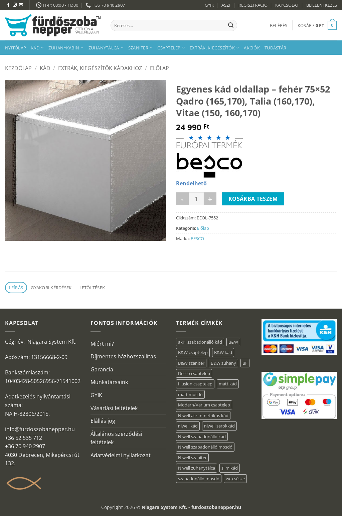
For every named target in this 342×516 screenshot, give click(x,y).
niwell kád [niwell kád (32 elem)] (188, 426)
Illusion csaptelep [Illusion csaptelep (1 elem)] (195, 384)
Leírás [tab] (16, 288)
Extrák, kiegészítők (214, 47)
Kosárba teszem (253, 198)
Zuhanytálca (106, 47)
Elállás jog (103, 420)
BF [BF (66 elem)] (244, 363)
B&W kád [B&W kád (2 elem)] (223, 352)
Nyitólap (15, 48)
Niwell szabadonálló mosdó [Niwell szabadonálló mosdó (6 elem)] (205, 447)
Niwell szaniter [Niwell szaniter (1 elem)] (192, 458)
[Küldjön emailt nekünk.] (21, 5)
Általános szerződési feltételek (116, 438)
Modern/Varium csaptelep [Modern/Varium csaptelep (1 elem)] (204, 405)
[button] (279, 25)
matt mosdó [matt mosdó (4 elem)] (190, 394)
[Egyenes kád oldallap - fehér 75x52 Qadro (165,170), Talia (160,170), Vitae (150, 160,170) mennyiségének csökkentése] (182, 198)
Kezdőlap (18, 68)
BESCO (197, 238)
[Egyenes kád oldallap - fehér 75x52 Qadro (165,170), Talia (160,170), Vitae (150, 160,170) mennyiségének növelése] (210, 198)
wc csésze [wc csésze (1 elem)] (235, 479)
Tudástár (275, 48)
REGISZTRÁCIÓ (253, 5)
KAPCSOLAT (287, 5)
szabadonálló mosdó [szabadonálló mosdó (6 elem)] (198, 479)
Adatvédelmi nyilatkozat (121, 455)
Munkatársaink (109, 382)
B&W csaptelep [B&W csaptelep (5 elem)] (193, 352)
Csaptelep (171, 47)
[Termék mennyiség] (196, 198)
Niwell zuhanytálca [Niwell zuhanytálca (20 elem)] (196, 468)
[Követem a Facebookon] (8, 5)
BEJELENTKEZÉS (321, 5)
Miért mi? (102, 343)
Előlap (159, 68)
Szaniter (140, 47)
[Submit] (230, 25)
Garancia (102, 369)
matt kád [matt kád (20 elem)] (228, 384)
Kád (37, 47)
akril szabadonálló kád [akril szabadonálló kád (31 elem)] (200, 342)
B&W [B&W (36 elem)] (233, 342)
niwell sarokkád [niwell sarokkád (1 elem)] (219, 426)
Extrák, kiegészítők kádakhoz (100, 68)
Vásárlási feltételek (114, 408)
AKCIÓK (252, 48)
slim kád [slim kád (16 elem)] (229, 468)
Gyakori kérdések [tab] (51, 288)
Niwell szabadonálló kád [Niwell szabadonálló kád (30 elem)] (202, 437)
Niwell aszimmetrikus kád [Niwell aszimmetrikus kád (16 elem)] (203, 415)
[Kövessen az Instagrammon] (15, 5)
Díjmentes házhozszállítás (123, 356)
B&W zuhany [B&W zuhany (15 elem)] (223, 363)
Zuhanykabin (65, 47)
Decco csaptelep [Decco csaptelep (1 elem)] (194, 373)
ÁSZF (226, 5)
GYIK (209, 5)
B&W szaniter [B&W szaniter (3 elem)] (191, 363)
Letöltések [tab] (92, 288)
